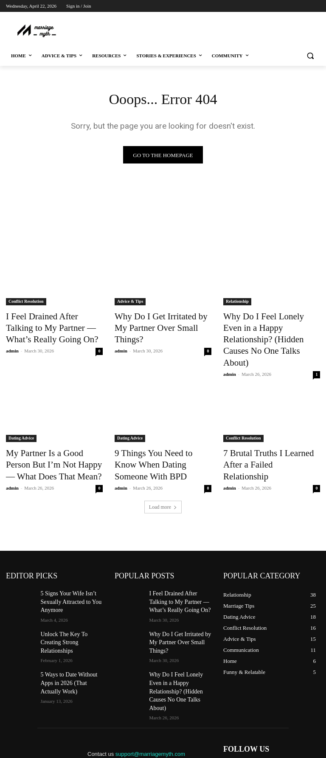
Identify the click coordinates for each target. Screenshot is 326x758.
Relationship (237, 303)
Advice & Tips (130, 303)
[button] (310, 56)
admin (12, 346)
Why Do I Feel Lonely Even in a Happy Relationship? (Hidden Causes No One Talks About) (270, 326)
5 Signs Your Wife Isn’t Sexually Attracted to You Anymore (66, 566)
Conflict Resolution (26, 303)
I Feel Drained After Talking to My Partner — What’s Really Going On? (50, 326)
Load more (163, 473)
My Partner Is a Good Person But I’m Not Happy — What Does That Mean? (54, 433)
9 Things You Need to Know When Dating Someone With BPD (156, 433)
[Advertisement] (164, 29)
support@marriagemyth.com (150, 693)
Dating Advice (21, 410)
